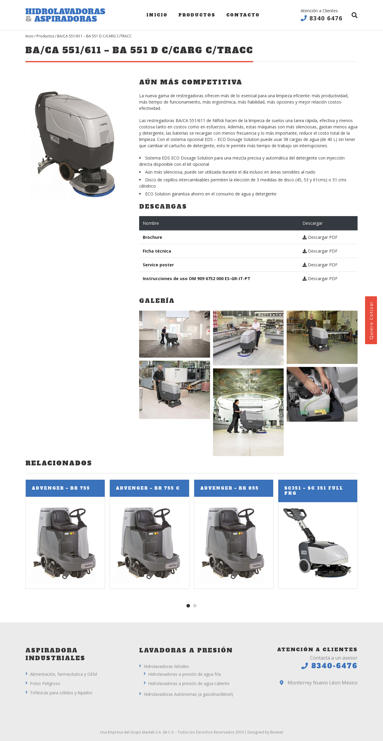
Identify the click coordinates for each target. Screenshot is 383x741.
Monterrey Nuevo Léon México (319, 682)
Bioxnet (276, 732)
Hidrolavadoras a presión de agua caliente (189, 683)
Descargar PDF (320, 237)
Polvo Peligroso (45, 683)
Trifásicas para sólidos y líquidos (61, 693)
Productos (196, 15)
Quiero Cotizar (371, 320)
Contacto (243, 15)
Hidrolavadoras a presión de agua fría (184, 674)
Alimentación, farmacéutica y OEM (63, 674)
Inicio (157, 15)
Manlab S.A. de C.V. (158, 732)
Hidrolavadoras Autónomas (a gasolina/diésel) (188, 694)
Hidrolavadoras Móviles (166, 666)
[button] (188, 605)
